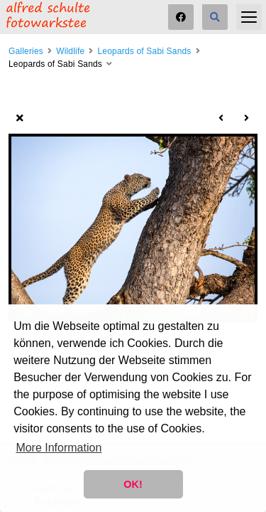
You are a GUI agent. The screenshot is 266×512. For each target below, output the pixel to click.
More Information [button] (58, 448)
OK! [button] (132, 484)
